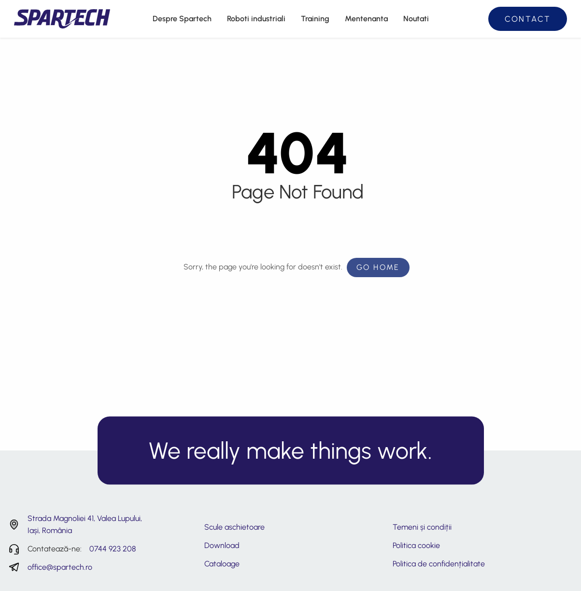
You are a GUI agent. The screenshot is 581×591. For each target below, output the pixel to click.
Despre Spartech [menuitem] (182, 18)
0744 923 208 (112, 548)
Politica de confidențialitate (439, 563)
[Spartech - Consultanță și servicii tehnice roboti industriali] (62, 18)
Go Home (378, 267)
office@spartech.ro (60, 567)
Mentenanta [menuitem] (366, 18)
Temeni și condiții (422, 527)
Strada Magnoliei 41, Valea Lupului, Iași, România (85, 524)
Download (222, 545)
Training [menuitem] (315, 18)
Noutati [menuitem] (416, 18)
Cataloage (222, 563)
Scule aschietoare (234, 527)
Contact (528, 19)
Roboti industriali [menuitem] (256, 18)
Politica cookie (416, 545)
